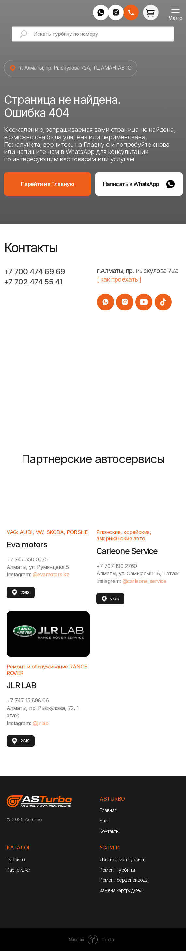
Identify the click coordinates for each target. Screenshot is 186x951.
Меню (175, 18)
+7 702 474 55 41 (33, 281)
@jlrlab (41, 723)
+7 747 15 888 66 (28, 700)
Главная (108, 810)
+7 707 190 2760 (116, 566)
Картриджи (18, 870)
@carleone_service (144, 581)
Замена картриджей (121, 890)
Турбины (16, 859)
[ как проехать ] (119, 279)
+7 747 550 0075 (27, 559)
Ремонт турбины (117, 870)
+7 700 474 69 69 (34, 271)
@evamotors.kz (51, 574)
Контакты (109, 831)
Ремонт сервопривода (124, 880)
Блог (104, 820)
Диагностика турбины (123, 859)
